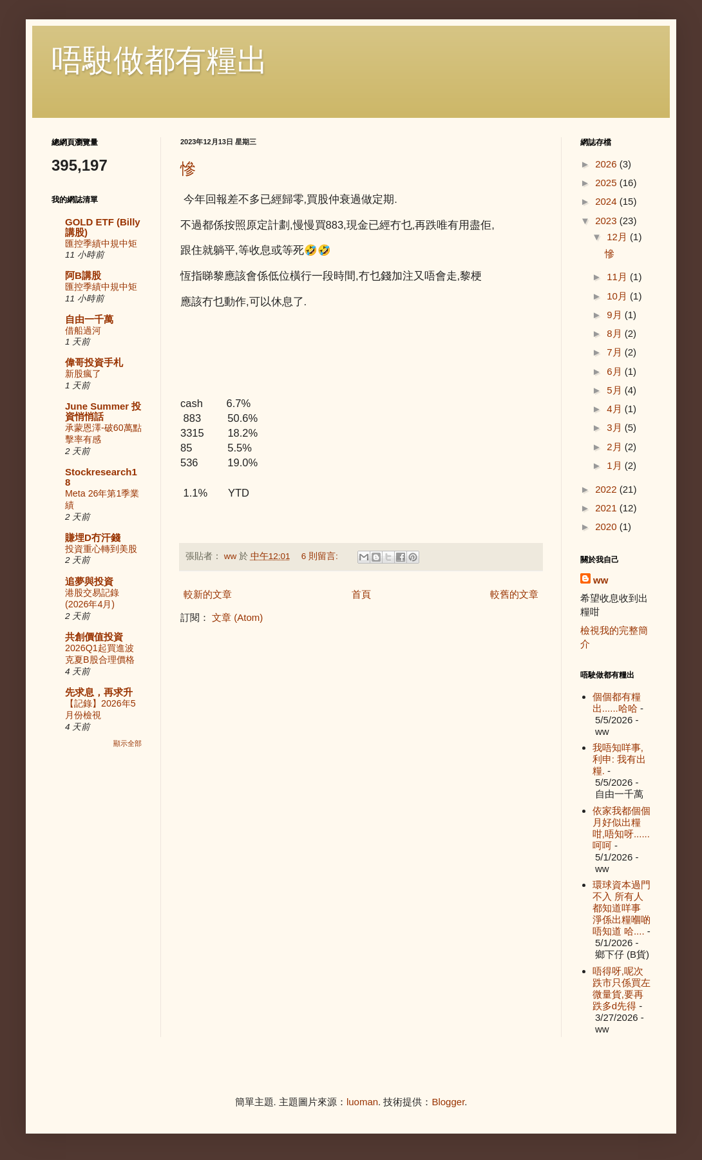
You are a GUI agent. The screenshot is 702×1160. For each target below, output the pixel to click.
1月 (616, 465)
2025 (607, 182)
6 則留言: (321, 556)
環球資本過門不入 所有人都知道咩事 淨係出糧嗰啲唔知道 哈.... (621, 908)
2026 (607, 163)
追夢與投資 (89, 581)
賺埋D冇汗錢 (92, 537)
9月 (616, 314)
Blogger (448, 1101)
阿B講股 (83, 275)
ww (600, 580)
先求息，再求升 (99, 692)
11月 (618, 276)
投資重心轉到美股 (101, 549)
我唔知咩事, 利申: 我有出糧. (619, 759)
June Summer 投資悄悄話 (103, 411)
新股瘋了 (83, 373)
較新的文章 (208, 594)
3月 (616, 427)
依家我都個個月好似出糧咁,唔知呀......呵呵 (621, 828)
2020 (607, 526)
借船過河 (83, 330)
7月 (616, 352)
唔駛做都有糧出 (160, 60)
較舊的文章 (514, 594)
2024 (607, 201)
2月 (616, 446)
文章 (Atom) (237, 617)
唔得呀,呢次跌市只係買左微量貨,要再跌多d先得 (621, 988)
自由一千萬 (89, 319)
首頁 (361, 594)
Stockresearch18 (101, 477)
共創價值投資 (94, 636)
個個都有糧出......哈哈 (617, 702)
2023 (607, 220)
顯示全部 (127, 743)
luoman (362, 1101)
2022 (607, 489)
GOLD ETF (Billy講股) (102, 227)
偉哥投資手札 (94, 362)
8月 (616, 333)
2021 (607, 507)
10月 (618, 295)
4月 (616, 408)
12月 (618, 236)
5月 (616, 390)
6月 (616, 371)
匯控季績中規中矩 (101, 243)
